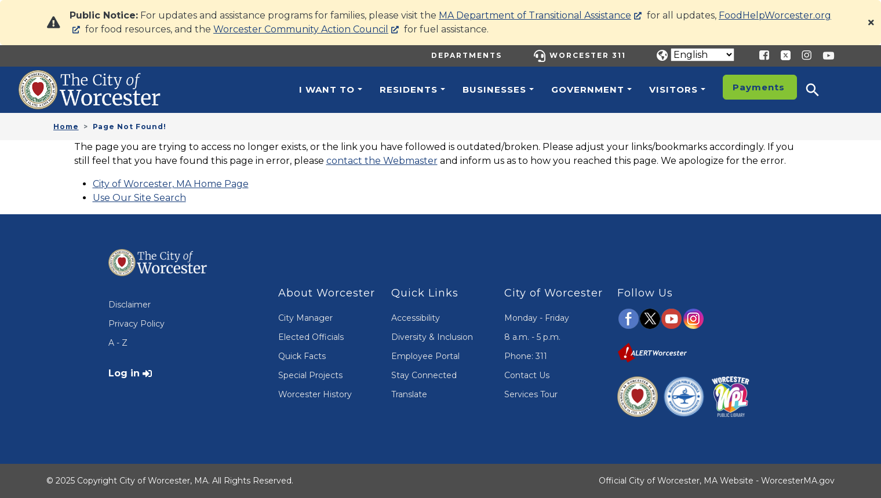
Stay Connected (424, 375)
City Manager (305, 318)
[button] (820, 90)
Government (587, 89)
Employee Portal (425, 356)
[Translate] (702, 54)
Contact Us (526, 375)
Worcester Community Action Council (300, 29)
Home (66, 126)
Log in (124, 373)
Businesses (494, 89)
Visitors (673, 89)
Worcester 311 (587, 55)
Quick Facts (302, 356)
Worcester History (315, 394)
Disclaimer (129, 304)
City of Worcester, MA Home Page (171, 183)
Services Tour (531, 394)
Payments (759, 87)
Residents (409, 89)
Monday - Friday (536, 318)
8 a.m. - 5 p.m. (532, 337)
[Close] (871, 23)
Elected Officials (311, 337)
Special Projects (310, 375)
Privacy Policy (136, 323)
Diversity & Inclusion (432, 337)
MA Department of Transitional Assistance (535, 15)
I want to (327, 89)
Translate (409, 394)
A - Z (118, 343)
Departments (466, 55)
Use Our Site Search (139, 197)
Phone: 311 (525, 356)
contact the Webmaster (382, 160)
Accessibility (415, 318)
